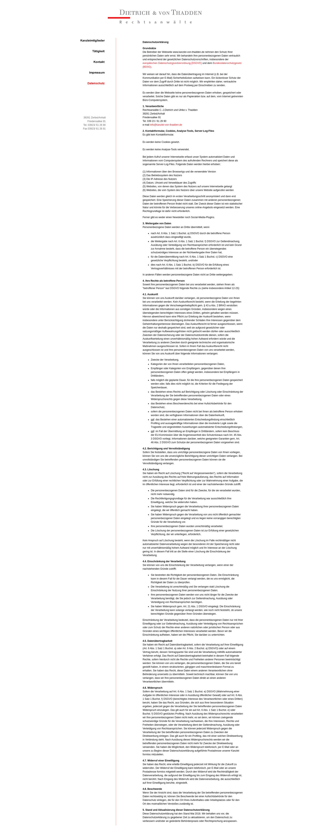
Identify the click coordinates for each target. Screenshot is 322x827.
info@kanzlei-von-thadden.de (166, 124)
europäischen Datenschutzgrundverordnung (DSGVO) (172, 63)
